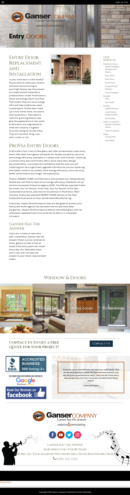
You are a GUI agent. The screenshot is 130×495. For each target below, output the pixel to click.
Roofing (106, 106)
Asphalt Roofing (111, 108)
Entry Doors (110, 75)
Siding (105, 134)
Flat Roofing (110, 118)
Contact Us (101, 343)
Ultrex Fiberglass (112, 92)
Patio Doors (110, 79)
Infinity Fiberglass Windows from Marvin (112, 69)
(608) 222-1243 (121, 2)
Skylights (107, 96)
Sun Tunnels (109, 102)
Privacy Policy (5, 482)
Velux (107, 98)
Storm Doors (110, 83)
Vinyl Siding (109, 140)
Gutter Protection (112, 131)
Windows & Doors (110, 64)
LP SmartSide (110, 137)
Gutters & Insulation (111, 122)
